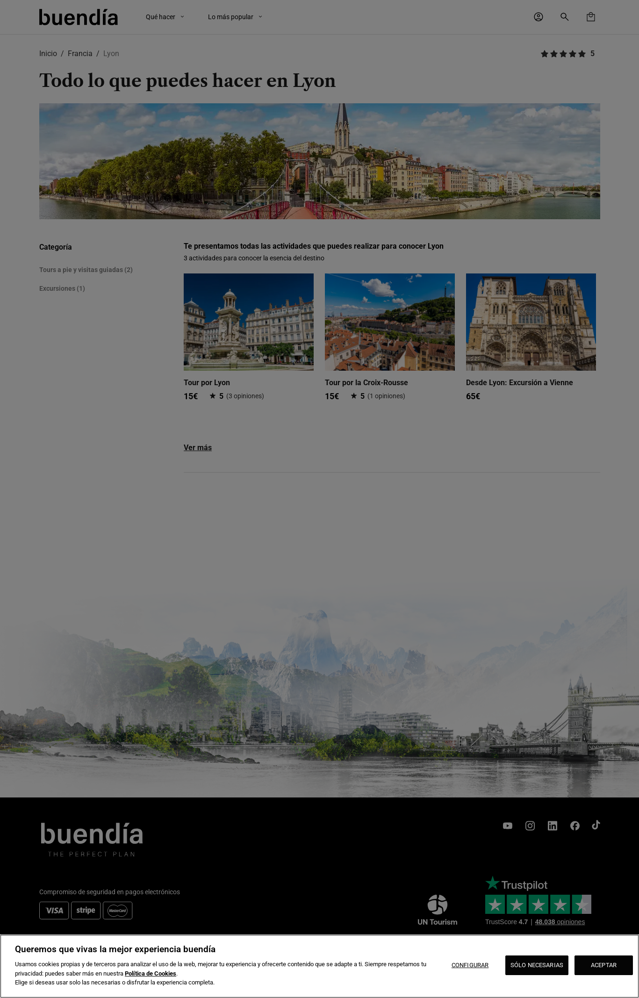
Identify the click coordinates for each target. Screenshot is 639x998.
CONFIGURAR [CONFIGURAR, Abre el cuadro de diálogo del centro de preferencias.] (470, 965)
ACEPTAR (604, 965)
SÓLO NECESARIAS (536, 965)
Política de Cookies (150, 973)
